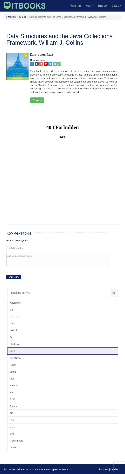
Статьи (116, 5)
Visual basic (16, 440)
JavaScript (15, 358)
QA (12, 413)
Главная (75, 5)
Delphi (13, 330)
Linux (13, 371)
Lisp (12, 378)
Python (14, 406)
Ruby (13, 420)
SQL (12, 426)
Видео (102, 5)
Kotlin (13, 364)
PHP (12, 399)
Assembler (15, 302)
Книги (89, 5)
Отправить (14, 277)
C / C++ (14, 316)
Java (12, 351)
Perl (12, 392)
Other (13, 447)
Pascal (13, 385)
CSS (12, 323)
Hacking (14, 344)
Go (11, 337)
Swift (12, 433)
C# (11, 309)
